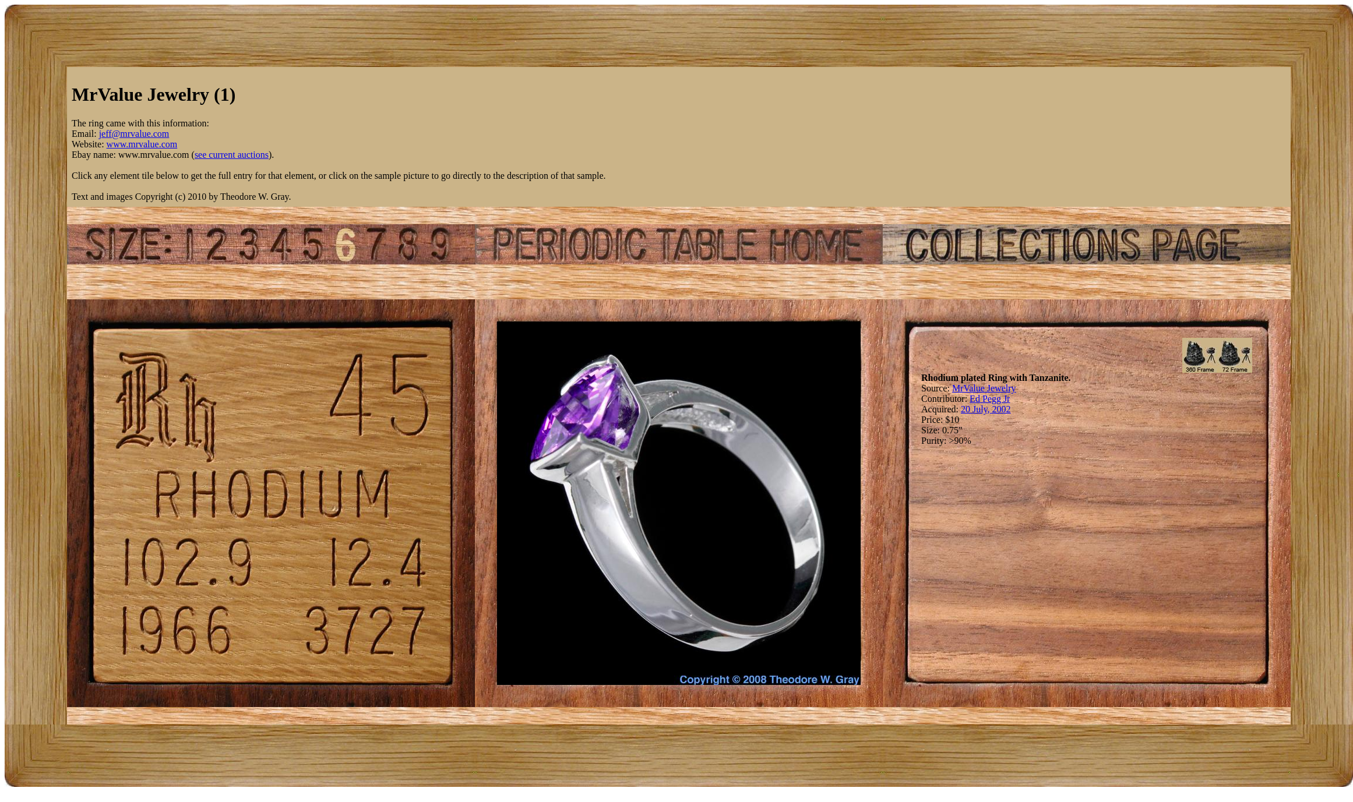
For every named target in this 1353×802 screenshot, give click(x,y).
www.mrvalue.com (142, 144)
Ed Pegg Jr (990, 399)
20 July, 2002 (986, 409)
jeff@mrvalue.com (134, 134)
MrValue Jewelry (984, 388)
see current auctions (232, 155)
